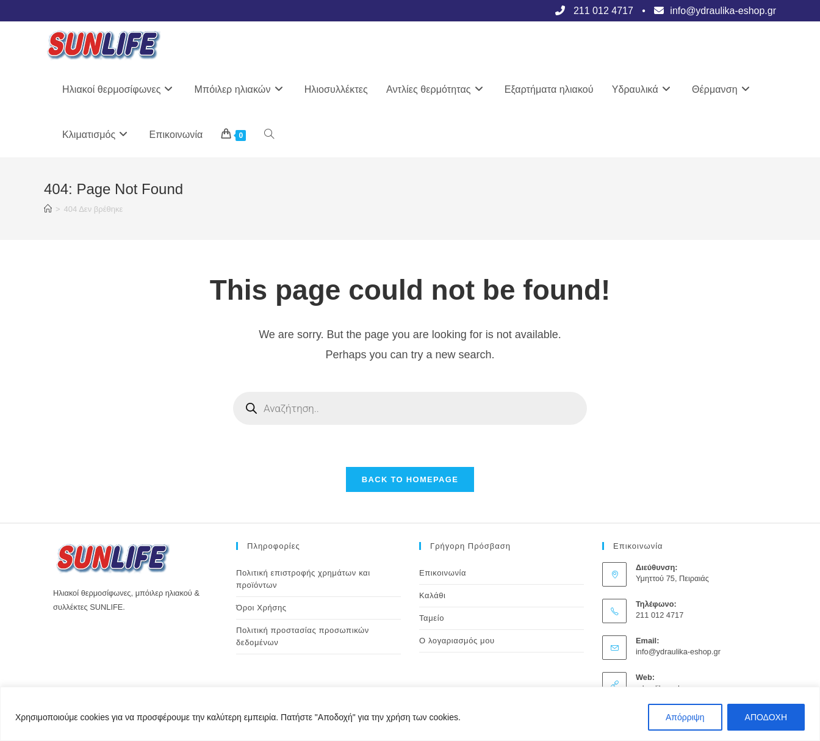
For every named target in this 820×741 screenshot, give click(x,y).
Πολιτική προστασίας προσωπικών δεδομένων (302, 637)
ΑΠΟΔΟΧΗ (766, 717)
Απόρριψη (685, 717)
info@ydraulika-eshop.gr (678, 652)
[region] (410, 714)
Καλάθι (432, 596)
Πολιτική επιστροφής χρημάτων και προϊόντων (303, 579)
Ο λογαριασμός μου (457, 641)
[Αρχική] (48, 209)
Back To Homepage (410, 480)
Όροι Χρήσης (261, 608)
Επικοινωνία (442, 573)
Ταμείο (431, 618)
